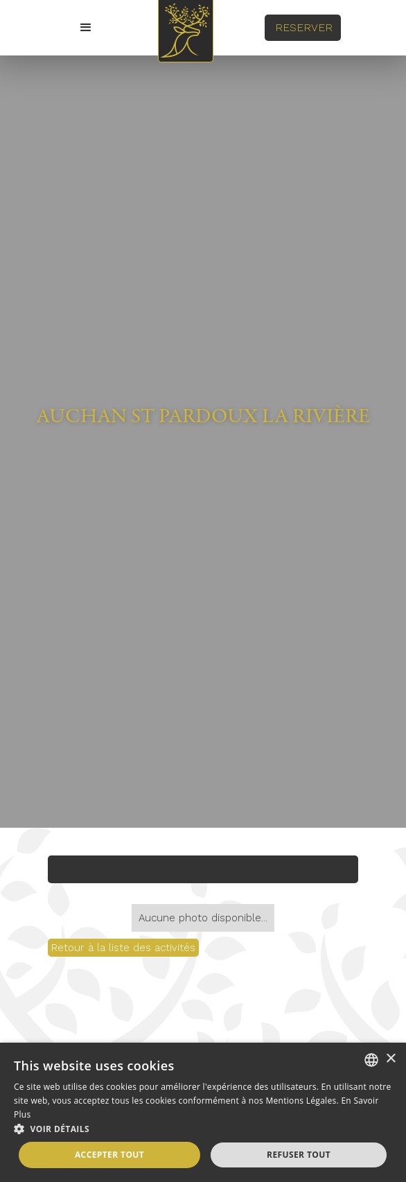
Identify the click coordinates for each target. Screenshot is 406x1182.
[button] (86, 28)
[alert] (203, 1112)
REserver (304, 27)
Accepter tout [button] (109, 1155)
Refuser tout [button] (298, 1155)
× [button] (390, 1059)
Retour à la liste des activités (123, 947)
